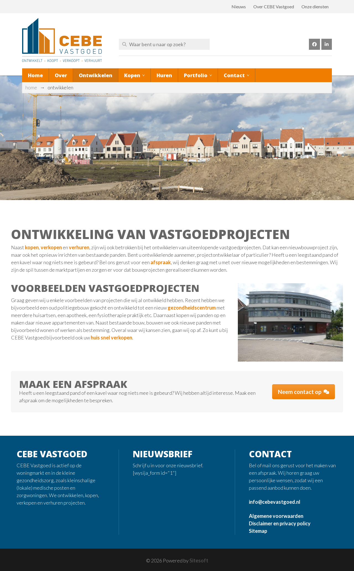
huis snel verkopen (111, 337)
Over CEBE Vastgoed (273, 6)
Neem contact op (303, 391)
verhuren (79, 247)
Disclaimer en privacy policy (280, 523)
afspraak (160, 262)
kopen (32, 247)
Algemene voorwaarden (276, 516)
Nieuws (238, 6)
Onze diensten (315, 6)
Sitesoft (198, 560)
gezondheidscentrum (192, 308)
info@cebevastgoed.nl (274, 502)
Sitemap (258, 531)
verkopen (52, 247)
